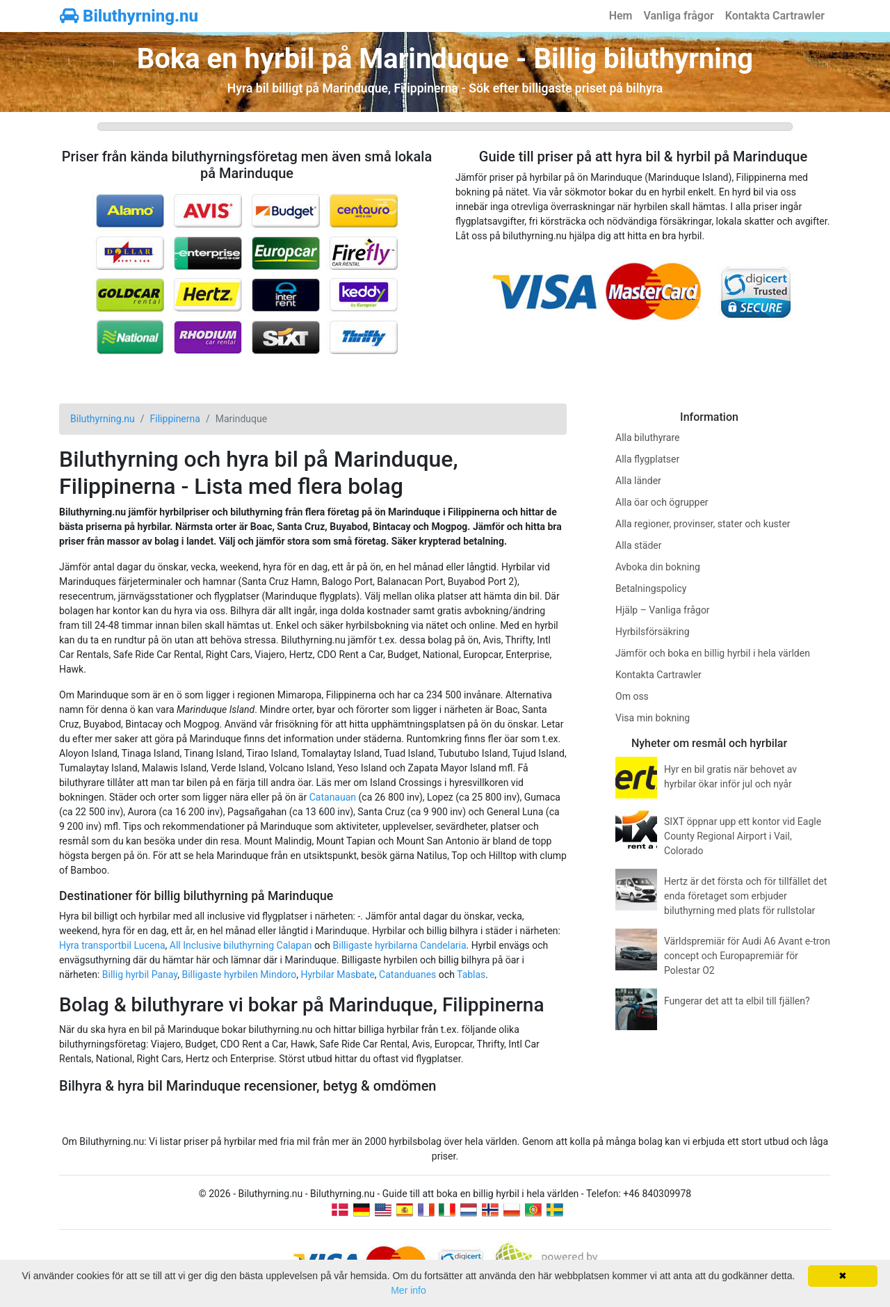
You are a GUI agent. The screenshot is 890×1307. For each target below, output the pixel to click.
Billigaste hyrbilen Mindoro (238, 974)
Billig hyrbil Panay (139, 974)
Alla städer (638, 545)
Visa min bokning (652, 717)
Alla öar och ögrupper (662, 502)
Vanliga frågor (678, 15)
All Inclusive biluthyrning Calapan (241, 945)
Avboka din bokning (657, 566)
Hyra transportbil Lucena (112, 945)
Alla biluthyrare (647, 437)
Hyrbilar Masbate (337, 974)
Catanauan (332, 797)
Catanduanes (407, 974)
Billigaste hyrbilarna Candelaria (400, 945)
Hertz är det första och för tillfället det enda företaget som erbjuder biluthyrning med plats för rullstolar (745, 896)
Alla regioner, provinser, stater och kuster (703, 523)
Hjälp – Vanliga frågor (662, 610)
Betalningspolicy (650, 588)
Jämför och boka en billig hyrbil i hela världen (712, 653)
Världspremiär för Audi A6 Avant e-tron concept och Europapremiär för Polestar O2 (747, 956)
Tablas (471, 974)
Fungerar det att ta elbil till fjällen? (737, 1001)
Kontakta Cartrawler (775, 15)
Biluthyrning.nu (129, 16)
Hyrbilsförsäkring (652, 631)
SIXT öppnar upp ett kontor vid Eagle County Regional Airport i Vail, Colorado (742, 836)
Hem (621, 15)
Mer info (408, 1290)
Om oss (632, 696)
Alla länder (638, 480)
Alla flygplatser (647, 459)
